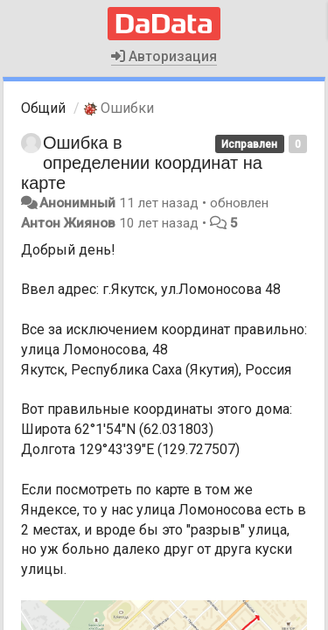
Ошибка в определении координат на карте (141, 162)
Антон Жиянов (68, 223)
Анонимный (77, 203)
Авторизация (164, 56)
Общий (43, 108)
